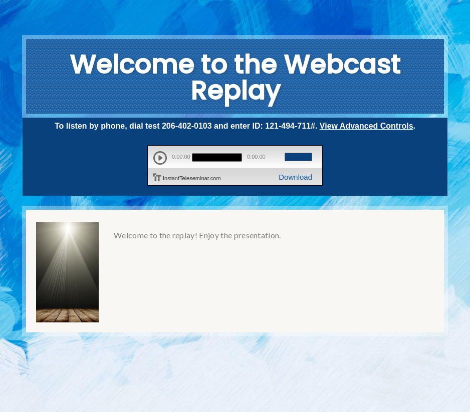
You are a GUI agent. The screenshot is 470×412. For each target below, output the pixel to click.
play (160, 158)
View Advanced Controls (366, 126)
